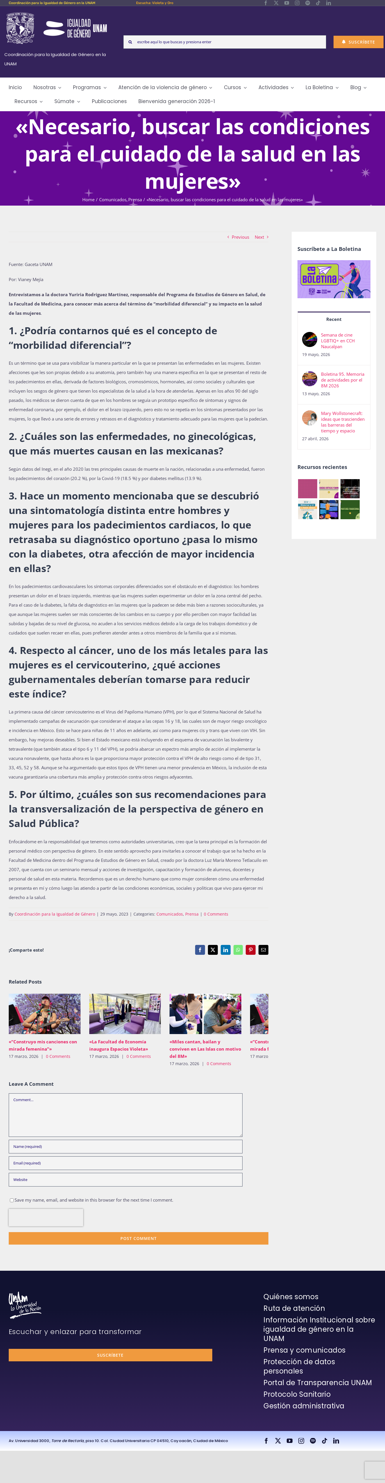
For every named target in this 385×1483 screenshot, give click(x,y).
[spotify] (307, 3)
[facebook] (265, 3)
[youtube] (286, 3)
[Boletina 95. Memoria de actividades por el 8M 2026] (309, 376)
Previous (240, 237)
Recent (334, 319)
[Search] (130, 42)
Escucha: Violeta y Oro (154, 3)
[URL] (126, 1180)
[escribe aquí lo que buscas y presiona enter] (224, 42)
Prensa (192, 914)
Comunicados (169, 914)
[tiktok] (318, 3)
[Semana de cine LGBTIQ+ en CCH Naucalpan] (309, 336)
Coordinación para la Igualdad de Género (55, 914)
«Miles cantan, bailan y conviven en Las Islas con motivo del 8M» (205, 1049)
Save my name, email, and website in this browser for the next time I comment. (94, 1200)
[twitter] (276, 3)
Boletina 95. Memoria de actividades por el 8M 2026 (342, 380)
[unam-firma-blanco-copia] (25, 1294)
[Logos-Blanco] (56, 13)
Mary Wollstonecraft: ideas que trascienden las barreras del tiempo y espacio (343, 422)
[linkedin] (328, 3)
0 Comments (216, 914)
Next (259, 237)
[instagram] (297, 3)
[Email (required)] (126, 1163)
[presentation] (46, 1217)
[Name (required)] (126, 1146)
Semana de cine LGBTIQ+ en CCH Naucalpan (338, 340)
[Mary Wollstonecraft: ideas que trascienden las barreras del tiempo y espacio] (309, 415)
